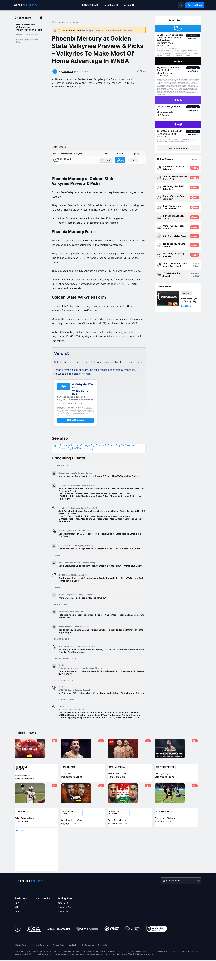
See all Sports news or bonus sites (99, 30)
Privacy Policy (59, 954)
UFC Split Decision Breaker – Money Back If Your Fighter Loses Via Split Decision (99, 724)
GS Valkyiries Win (75, 169)
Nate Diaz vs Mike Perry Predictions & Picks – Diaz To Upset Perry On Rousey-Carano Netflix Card (101, 625)
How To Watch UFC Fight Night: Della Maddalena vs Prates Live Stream (94, 503)
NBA (17, 912)
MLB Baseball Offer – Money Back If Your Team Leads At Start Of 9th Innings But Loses (102, 702)
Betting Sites (88, 5)
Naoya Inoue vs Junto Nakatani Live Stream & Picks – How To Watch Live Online (98, 485)
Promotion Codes (65, 916)
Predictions (109, 5)
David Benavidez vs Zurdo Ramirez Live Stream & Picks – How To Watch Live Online (100, 575)
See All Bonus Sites (178, 148)
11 (192, 273)
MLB (17, 920)
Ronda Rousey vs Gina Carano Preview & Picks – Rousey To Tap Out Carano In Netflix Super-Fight (101, 640)
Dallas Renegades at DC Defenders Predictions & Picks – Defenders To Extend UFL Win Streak (99, 544)
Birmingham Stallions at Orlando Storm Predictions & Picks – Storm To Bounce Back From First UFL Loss (101, 588)
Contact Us (89, 954)
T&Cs (193, 53)
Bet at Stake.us (75, 429)
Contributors (103, 954)
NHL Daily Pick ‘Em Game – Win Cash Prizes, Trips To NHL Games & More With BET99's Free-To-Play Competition (102, 659)
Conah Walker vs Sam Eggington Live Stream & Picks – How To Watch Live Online (99, 558)
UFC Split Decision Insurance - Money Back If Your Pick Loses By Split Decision (98, 721)
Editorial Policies (21, 954)
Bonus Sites (126, 30)
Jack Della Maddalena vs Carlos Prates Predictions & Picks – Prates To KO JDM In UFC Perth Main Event (101, 499)
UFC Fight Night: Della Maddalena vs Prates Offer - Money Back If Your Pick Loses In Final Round (100, 506)
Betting (127, 5)
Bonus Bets (62, 912)
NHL (17, 916)
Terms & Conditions (40, 954)
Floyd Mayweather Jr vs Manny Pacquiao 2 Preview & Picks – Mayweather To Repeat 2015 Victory (101, 681)
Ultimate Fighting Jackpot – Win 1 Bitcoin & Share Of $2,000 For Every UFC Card (98, 726)
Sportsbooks (42, 907)
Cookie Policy (75, 954)
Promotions (62, 920)
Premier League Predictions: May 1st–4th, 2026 (82, 607)
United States (174, 889)
